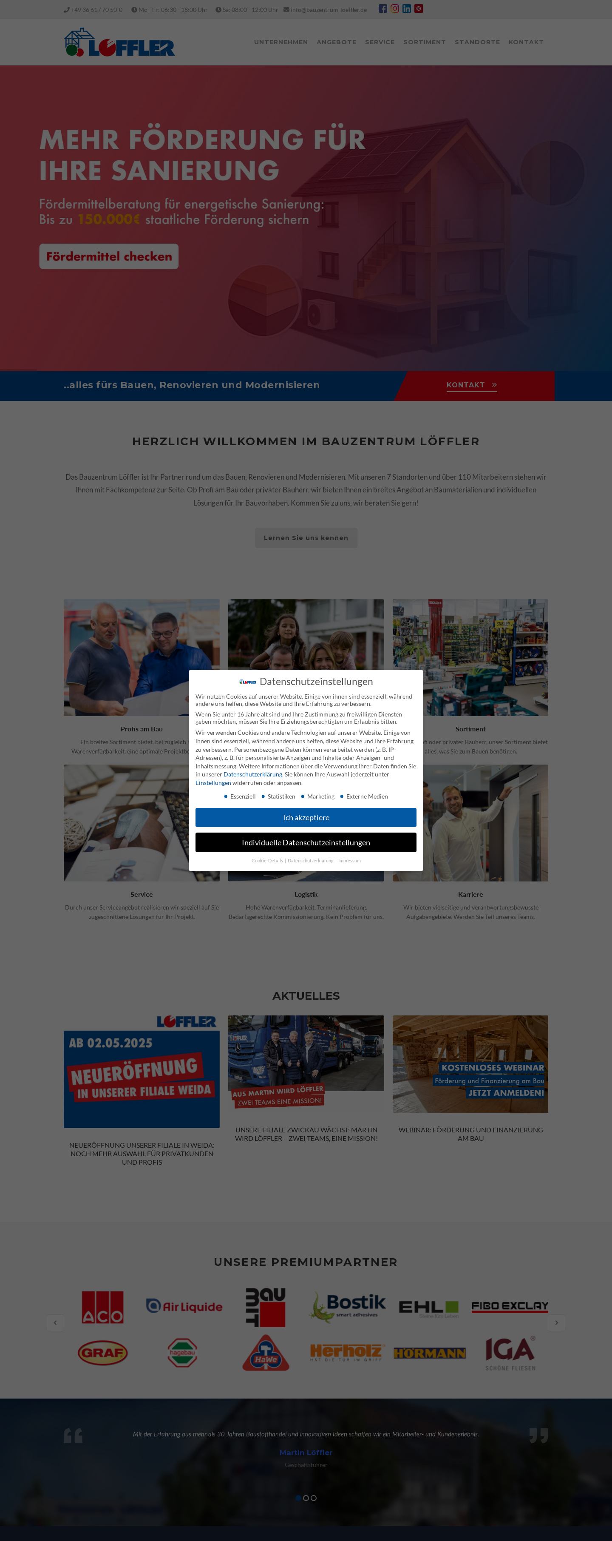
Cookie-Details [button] (268, 860)
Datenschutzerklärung (253, 774)
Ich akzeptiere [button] (306, 817)
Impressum (349, 860)
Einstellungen (213, 782)
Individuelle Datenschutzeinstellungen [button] (306, 842)
